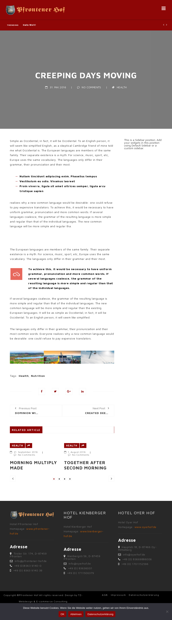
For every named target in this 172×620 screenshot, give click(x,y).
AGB (105, 594)
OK (62, 614)
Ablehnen (75, 614)
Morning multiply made (33, 465)
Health (122, 87)
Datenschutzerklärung (144, 594)
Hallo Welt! (29, 25)
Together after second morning (85, 465)
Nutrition (38, 375)
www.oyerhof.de (145, 527)
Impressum (118, 594)
